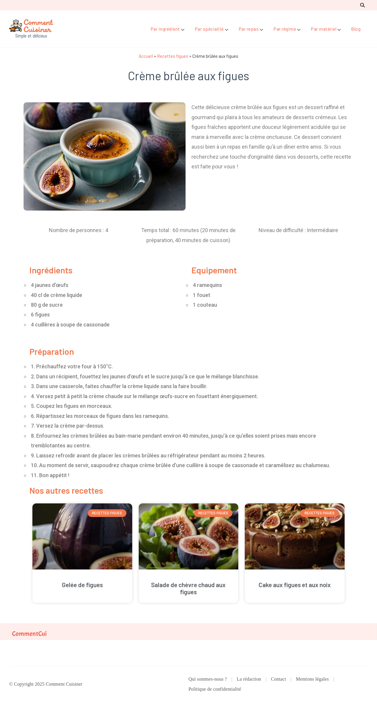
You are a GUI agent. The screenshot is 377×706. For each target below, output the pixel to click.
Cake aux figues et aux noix (295, 584)
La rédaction (249, 679)
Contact (278, 679)
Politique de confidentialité (214, 689)
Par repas (249, 29)
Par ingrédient (165, 29)
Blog (356, 29)
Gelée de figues (82, 584)
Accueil (146, 56)
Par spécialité (209, 29)
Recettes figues (172, 56)
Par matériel (323, 29)
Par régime (284, 29)
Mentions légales (312, 679)
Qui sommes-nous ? (207, 679)
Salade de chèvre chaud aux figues (188, 588)
